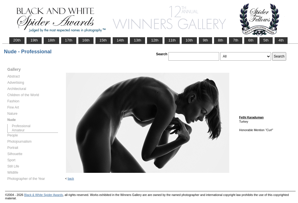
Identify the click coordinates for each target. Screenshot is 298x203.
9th (205, 40)
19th (34, 40)
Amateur (18, 130)
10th (189, 40)
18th (51, 40)
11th (172, 40)
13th (137, 40)
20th (17, 40)
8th (220, 40)
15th (103, 40)
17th (68, 40)
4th (281, 40)
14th (120, 40)
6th (251, 40)
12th (154, 40)
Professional (21, 126)
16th (86, 40)
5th (266, 40)
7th (235, 40)
